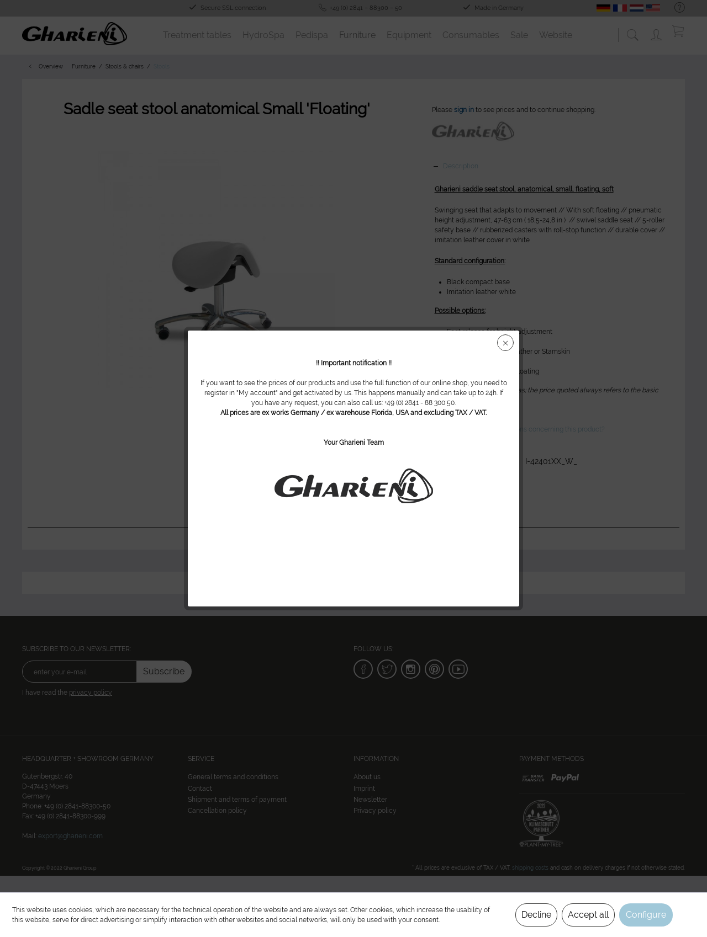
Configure (646, 914)
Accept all (588, 914)
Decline (536, 914)
